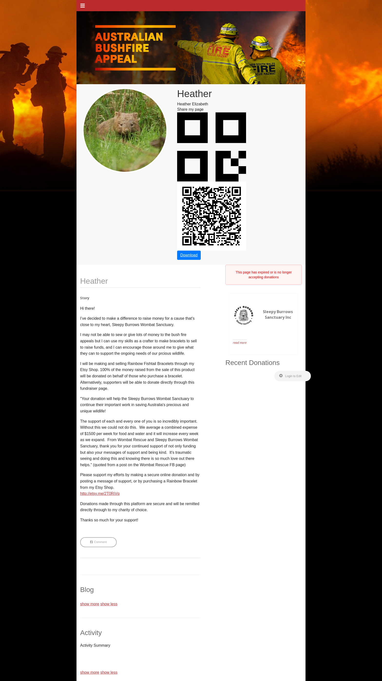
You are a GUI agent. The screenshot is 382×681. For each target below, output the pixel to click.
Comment (98, 542)
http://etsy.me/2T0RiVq (100, 493)
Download (189, 255)
